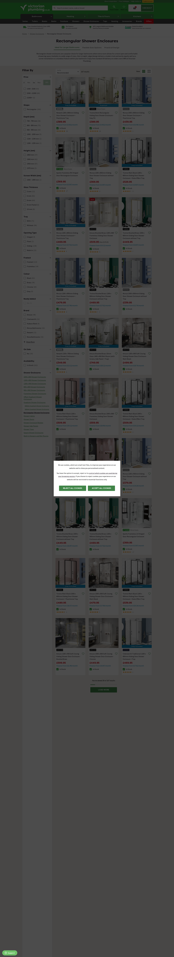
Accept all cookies (101, 488)
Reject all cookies (72, 488)
